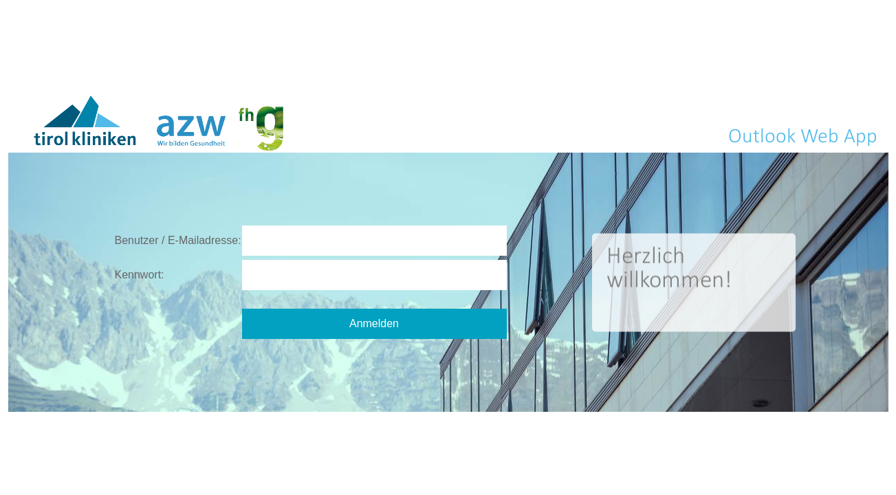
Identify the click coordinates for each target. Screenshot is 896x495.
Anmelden (374, 323)
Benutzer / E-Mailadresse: (178, 240)
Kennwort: (139, 274)
